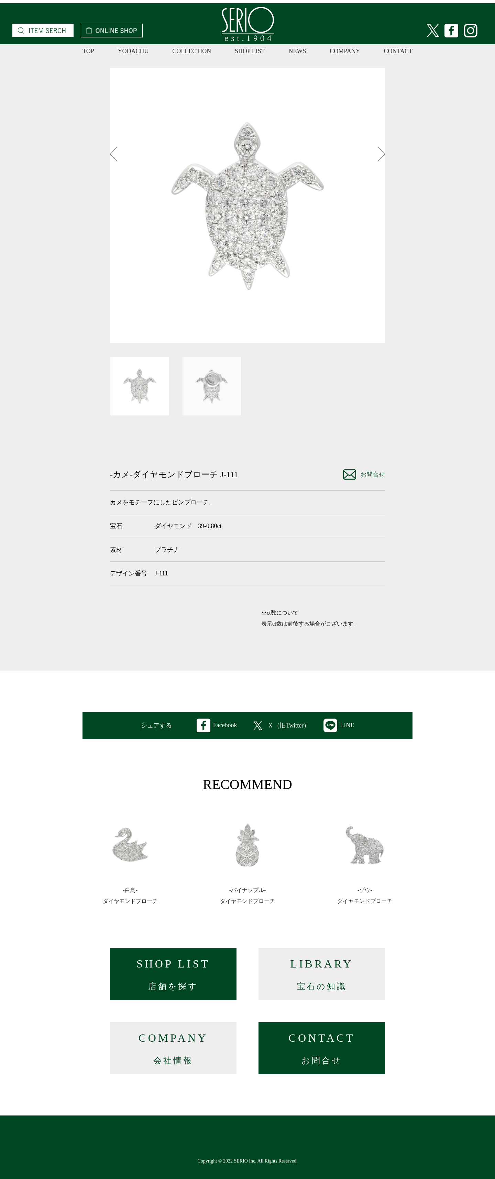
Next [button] (381, 154)
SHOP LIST (250, 51)
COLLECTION (191, 51)
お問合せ (364, 474)
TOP (88, 51)
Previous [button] (113, 154)
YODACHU (133, 51)
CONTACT (398, 51)
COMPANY (345, 51)
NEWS (297, 51)
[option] (247, 205)
